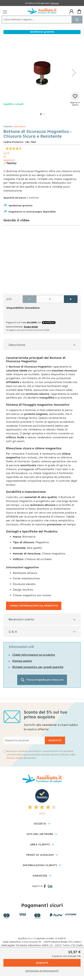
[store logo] (42, 11)
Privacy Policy (14, 758)
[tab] (42, 344)
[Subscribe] (55, 740)
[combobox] (42, 19)
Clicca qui (55, 3)
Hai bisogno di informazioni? (42, 970)
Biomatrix (20, 126)
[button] (74, 72)
